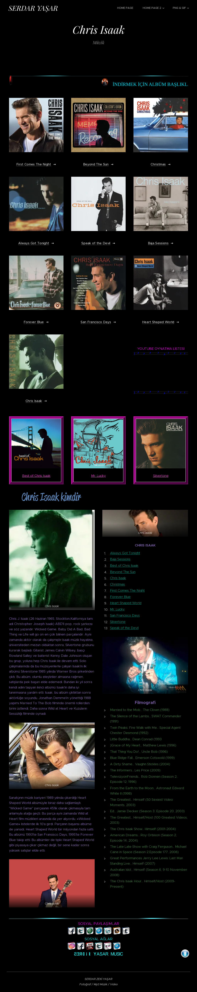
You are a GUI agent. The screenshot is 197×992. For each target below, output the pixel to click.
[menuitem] (127, 8)
